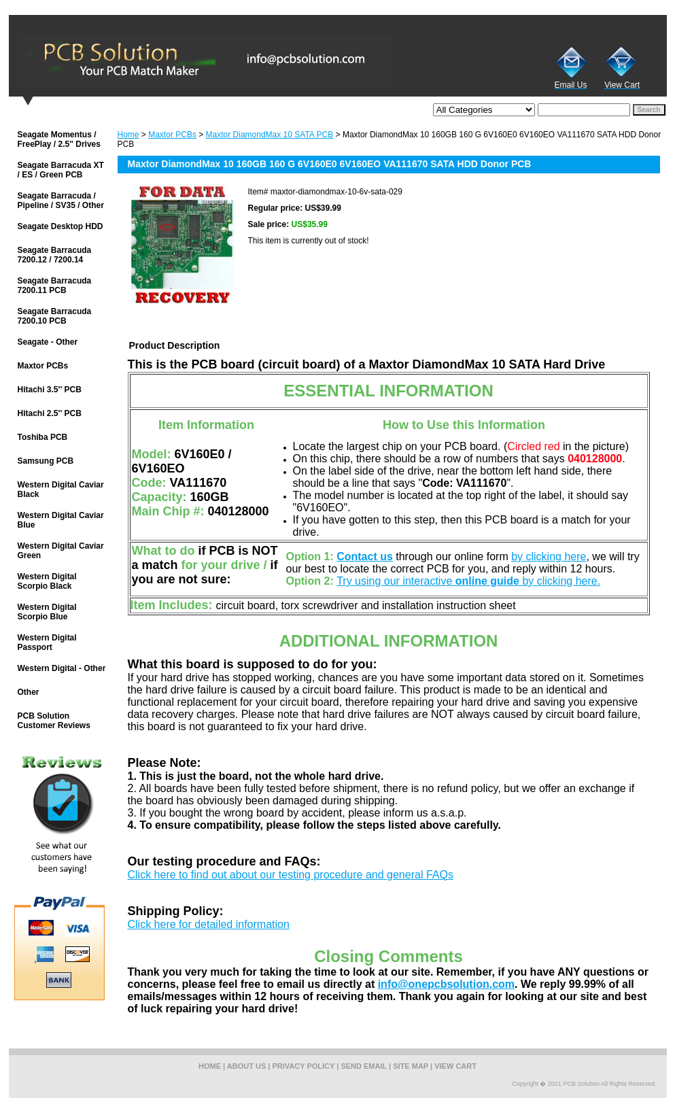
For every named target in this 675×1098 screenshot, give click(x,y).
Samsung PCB (46, 461)
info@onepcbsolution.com (446, 984)
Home (128, 134)
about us (246, 1066)
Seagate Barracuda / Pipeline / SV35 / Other (61, 200)
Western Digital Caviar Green (61, 550)
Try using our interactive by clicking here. (468, 581)
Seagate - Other (48, 342)
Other (28, 692)
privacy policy (304, 1066)
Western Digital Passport (47, 642)
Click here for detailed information (209, 924)
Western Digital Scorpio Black (47, 581)
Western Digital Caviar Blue (61, 520)
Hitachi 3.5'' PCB (50, 389)
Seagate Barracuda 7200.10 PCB (55, 316)
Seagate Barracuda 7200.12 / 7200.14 (55, 254)
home (209, 1066)
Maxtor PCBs (172, 134)
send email (364, 1066)
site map (410, 1066)
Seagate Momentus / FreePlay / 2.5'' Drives (59, 139)
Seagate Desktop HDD (60, 226)
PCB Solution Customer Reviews (54, 720)
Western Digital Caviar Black (61, 489)
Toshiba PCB (43, 437)
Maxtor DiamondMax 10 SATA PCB (270, 134)
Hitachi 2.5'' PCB (50, 413)
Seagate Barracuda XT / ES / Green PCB (61, 169)
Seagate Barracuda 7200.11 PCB (55, 285)
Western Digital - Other (62, 668)
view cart (455, 1066)
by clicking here (548, 556)
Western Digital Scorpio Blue (47, 611)
